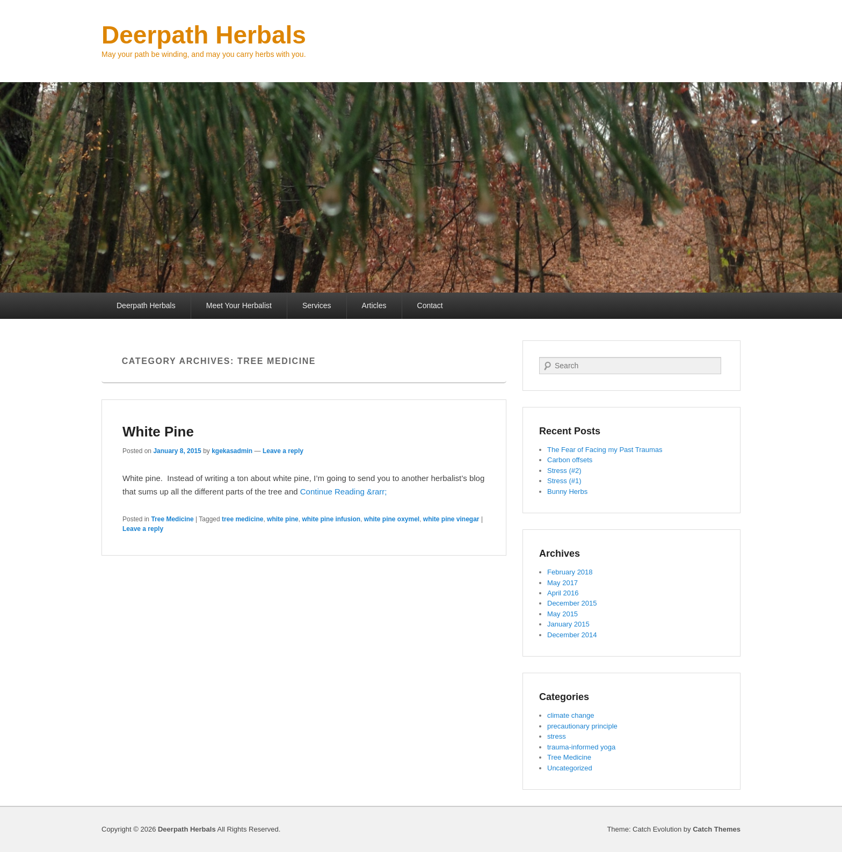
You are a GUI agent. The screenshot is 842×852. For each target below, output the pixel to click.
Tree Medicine (172, 519)
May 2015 (562, 614)
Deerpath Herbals (203, 35)
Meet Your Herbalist (239, 305)
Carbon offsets (569, 460)
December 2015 (572, 603)
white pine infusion (331, 519)
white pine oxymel (391, 519)
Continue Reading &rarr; (343, 491)
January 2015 (568, 624)
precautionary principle (582, 726)
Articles (374, 305)
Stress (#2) (564, 471)
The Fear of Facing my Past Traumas (605, 450)
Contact (430, 305)
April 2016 (563, 593)
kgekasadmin (232, 451)
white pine (283, 519)
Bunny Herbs (567, 491)
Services (316, 305)
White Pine (158, 432)
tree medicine (242, 519)
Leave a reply (283, 451)
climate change (570, 715)
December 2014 (572, 635)
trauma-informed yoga (581, 747)
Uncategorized (569, 768)
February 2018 (570, 572)
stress (556, 736)
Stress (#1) (564, 481)
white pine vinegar (451, 519)
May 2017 (562, 583)
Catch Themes (717, 829)
